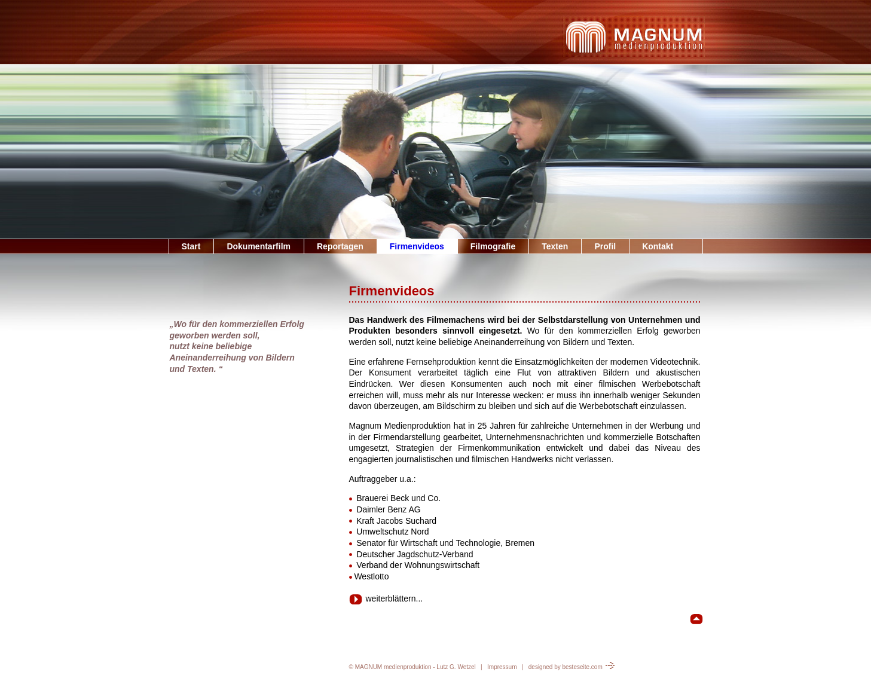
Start (191, 246)
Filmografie (492, 246)
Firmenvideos (417, 246)
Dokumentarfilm (259, 246)
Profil (605, 246)
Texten (555, 246)
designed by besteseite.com (571, 667)
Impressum (502, 667)
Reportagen (340, 246)
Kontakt (657, 246)
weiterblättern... (386, 598)
